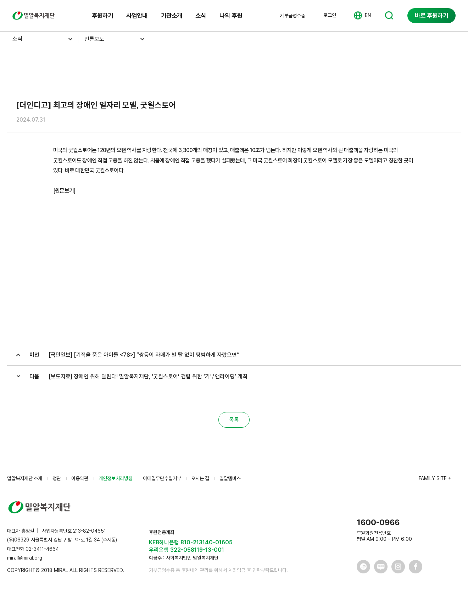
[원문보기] (64, 190)
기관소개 (171, 15)
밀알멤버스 (230, 478)
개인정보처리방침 (116, 478)
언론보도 (94, 38)
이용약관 (79, 478)
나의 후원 (230, 15)
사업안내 (136, 15)
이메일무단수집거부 (162, 478)
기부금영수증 (292, 15)
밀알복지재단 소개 (24, 478)
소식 (200, 15)
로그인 (329, 15)
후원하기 (102, 15)
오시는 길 (200, 478)
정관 (56, 478)
